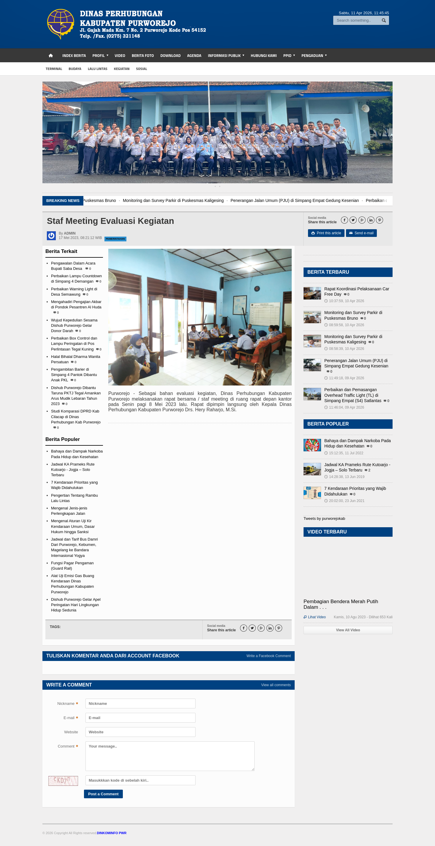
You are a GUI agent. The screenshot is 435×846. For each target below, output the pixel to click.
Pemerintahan (115, 239)
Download (170, 55)
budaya (75, 68)
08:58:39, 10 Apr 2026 (344, 349)
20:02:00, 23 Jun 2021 (344, 501)
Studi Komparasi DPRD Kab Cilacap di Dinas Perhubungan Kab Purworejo (76, 416)
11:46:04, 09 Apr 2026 (344, 407)
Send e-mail (361, 233)
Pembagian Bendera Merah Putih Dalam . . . (341, 604)
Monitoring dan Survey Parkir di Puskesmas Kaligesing (202, 200)
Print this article (326, 233)
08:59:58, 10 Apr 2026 (344, 325)
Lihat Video (315, 617)
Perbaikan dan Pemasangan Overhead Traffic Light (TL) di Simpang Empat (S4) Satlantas (352, 395)
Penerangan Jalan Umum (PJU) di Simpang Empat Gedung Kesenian (324, 200)
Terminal (54, 68)
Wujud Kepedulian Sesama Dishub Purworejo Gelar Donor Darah (74, 325)
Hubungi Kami (264, 55)
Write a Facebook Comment (269, 656)
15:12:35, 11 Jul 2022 (343, 453)
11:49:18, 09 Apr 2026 (344, 378)
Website (71, 732)
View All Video (348, 630)
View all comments (276, 685)
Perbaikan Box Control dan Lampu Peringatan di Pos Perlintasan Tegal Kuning (74, 343)
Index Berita (74, 55)
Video (120, 55)
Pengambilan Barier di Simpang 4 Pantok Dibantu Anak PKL (74, 374)
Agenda (194, 55)
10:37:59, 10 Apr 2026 (344, 301)
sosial (141, 68)
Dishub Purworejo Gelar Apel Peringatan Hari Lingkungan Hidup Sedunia (76, 604)
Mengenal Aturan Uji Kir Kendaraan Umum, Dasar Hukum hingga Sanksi (73, 526)
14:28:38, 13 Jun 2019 (344, 477)
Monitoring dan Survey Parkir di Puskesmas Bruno (98, 200)
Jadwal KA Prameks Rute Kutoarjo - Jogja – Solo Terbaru (73, 469)
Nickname (67, 704)
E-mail (70, 718)
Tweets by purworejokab (324, 518)
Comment (68, 747)
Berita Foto (143, 55)
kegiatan (122, 68)
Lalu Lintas (97, 68)
